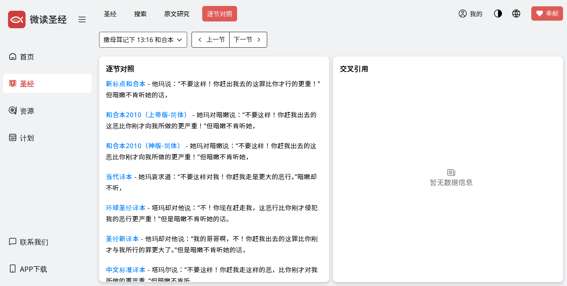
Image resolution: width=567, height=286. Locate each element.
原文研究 (177, 14)
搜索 (140, 14)
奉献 (547, 13)
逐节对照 (219, 14)
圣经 (110, 14)
